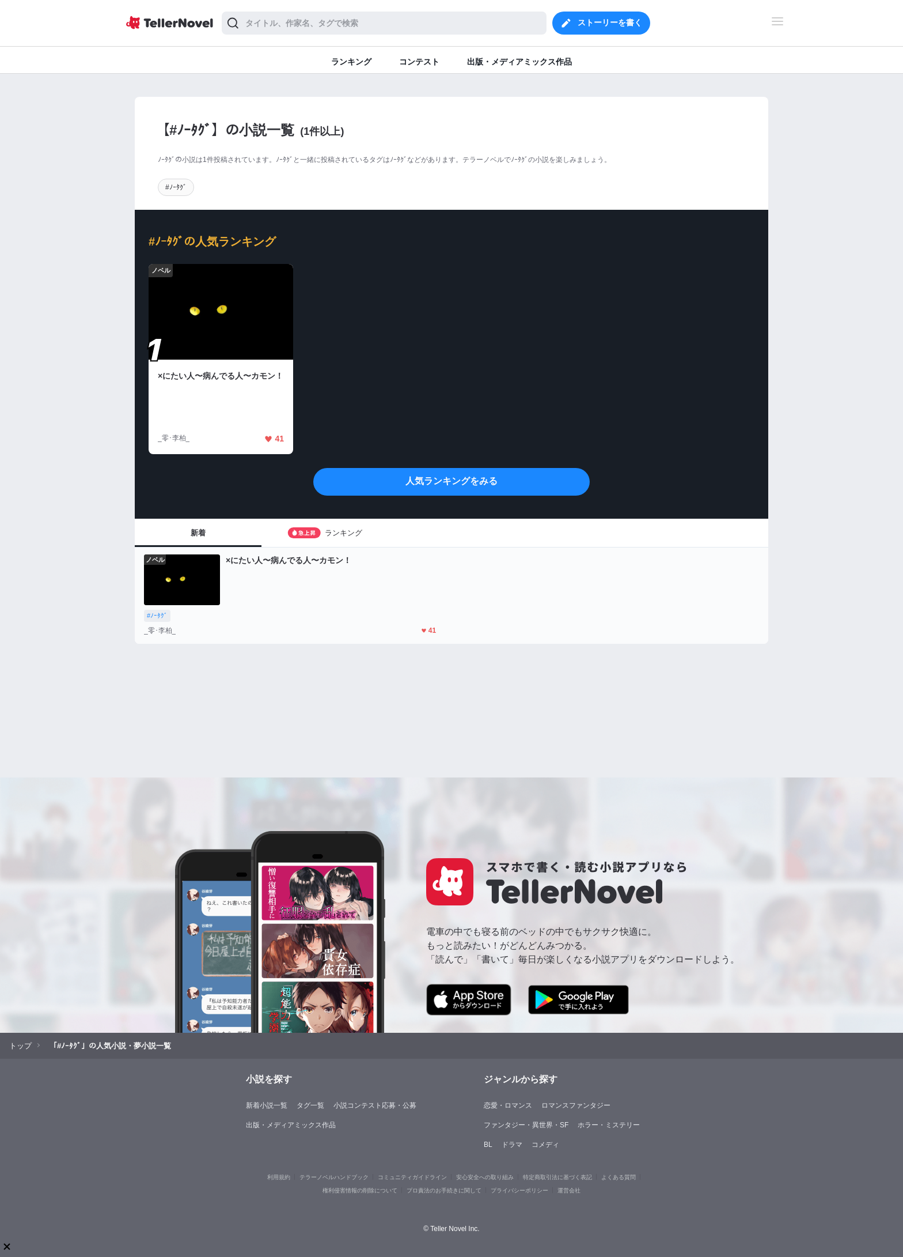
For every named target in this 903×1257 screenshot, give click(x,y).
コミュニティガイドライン (412, 1177)
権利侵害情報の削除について (359, 1190)
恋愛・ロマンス (508, 1105)
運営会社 (568, 1190)
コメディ (545, 1145)
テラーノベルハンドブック (334, 1177)
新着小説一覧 (266, 1105)
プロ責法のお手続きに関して (444, 1190)
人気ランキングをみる (451, 481)
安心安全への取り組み (485, 1177)
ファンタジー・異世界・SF (526, 1125)
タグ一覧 (310, 1105)
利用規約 (278, 1177)
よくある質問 (618, 1177)
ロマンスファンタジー (575, 1105)
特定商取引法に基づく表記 (557, 1177)
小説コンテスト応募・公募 (374, 1105)
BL (488, 1145)
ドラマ (512, 1145)
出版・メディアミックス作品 (291, 1125)
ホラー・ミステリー (609, 1125)
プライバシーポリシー (519, 1190)
